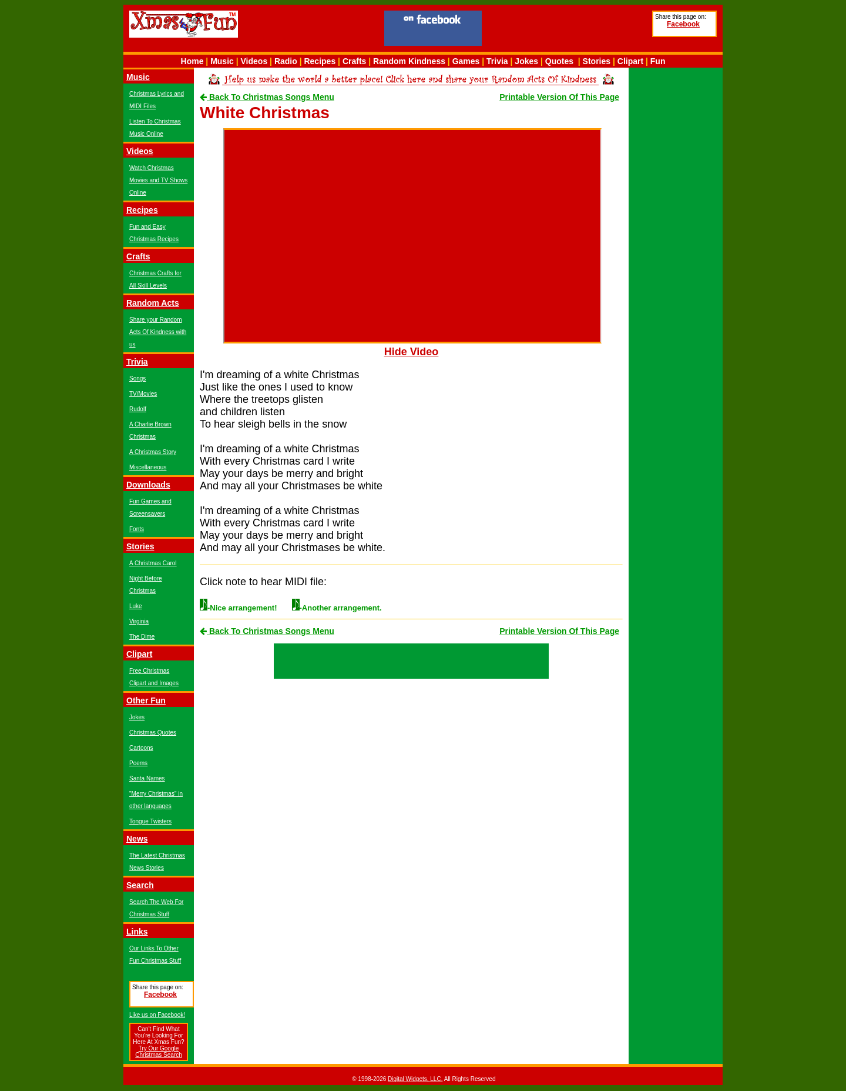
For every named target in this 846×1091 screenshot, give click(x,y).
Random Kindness (409, 61)
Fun (658, 61)
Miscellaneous (147, 467)
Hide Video (411, 352)
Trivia (497, 61)
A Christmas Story (152, 452)
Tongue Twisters (150, 821)
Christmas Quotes (152, 732)
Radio (285, 61)
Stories (596, 61)
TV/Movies (143, 394)
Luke (135, 606)
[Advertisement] (567, 30)
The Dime (142, 636)
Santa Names (147, 778)
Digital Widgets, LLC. (415, 1079)
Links (137, 931)
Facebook (683, 24)
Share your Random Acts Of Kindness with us (157, 332)
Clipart (630, 61)
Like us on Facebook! (157, 1015)
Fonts (136, 529)
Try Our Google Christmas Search (158, 1051)
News (137, 838)
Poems (138, 763)
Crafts (354, 61)
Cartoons (141, 748)
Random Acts (152, 303)
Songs (137, 378)
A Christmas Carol (153, 563)
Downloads (148, 484)
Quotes (559, 61)
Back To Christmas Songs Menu (267, 97)
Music (222, 61)
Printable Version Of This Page (559, 97)
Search (140, 885)
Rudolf (137, 409)
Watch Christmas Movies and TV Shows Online (158, 180)
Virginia (139, 621)
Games (466, 61)
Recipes (319, 61)
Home (192, 61)
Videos (254, 61)
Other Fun (146, 700)
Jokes (526, 61)
